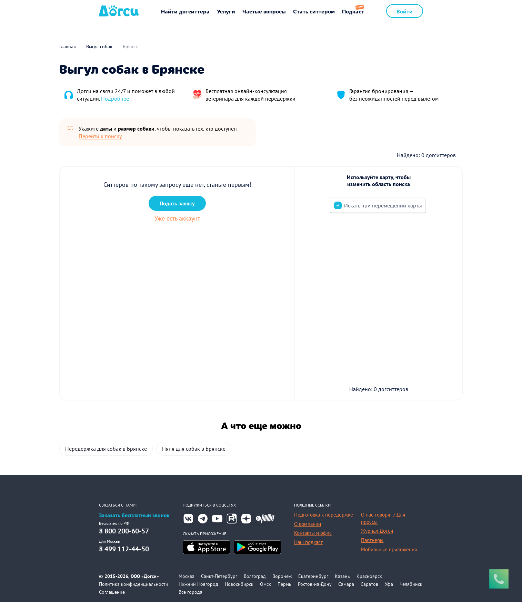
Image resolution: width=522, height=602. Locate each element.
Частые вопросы (264, 11)
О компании (307, 524)
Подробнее (115, 98)
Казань (342, 576)
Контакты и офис (313, 533)
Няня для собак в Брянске (193, 448)
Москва (186, 576)
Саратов (369, 584)
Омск (265, 584)
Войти (404, 11)
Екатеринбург (313, 576)
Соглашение (112, 592)
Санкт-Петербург (219, 576)
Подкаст (353, 11)
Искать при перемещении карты (383, 205)
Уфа (389, 584)
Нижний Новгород (198, 584)
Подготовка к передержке (323, 514)
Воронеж (282, 576)
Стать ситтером (314, 11)
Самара (346, 584)
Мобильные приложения (389, 549)
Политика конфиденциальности (133, 584)
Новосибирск (239, 584)
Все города (190, 592)
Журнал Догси (377, 531)
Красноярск (369, 576)
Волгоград (255, 576)
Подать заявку (177, 203)
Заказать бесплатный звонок (134, 515)
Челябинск (411, 584)
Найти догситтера (185, 11)
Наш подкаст (308, 542)
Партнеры (372, 540)
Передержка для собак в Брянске (106, 448)
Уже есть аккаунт (177, 218)
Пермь (284, 584)
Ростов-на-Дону (315, 584)
